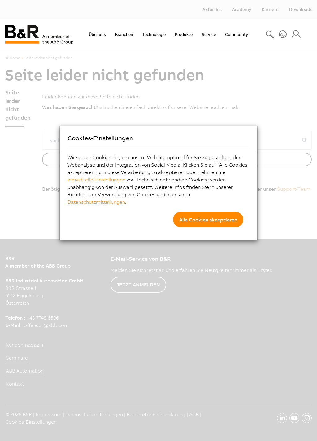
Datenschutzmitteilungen (96, 202)
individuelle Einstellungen (96, 180)
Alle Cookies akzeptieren (208, 219)
